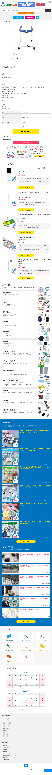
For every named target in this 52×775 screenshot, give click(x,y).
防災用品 (5, 731)
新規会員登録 (29, 17)
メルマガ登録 (6, 759)
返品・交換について (7, 136)
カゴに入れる (26, 131)
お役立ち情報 (6, 735)
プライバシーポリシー (8, 753)
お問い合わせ (26, 142)
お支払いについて (7, 139)
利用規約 (5, 751)
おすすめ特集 (6, 736)
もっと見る (26, 541)
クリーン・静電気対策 (8, 721)
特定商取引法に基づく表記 (9, 755)
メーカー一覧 (26, 13)
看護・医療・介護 (7, 723)
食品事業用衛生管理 (7, 725)
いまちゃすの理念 (7, 747)
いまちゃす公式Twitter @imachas (26, 765)
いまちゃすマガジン (7, 739)
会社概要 (5, 749)
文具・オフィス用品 (7, 727)
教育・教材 (5, 733)
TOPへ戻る (48, 770)
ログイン (18, 17)
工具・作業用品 (6, 729)
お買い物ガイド (6, 745)
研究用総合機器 (6, 719)
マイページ (40, 4)
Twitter (37, 17)
